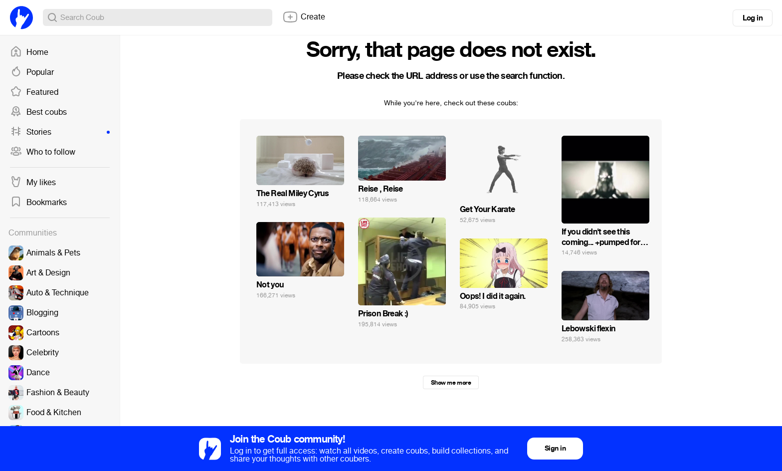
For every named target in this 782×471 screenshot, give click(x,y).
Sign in (555, 448)
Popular (32, 72)
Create (303, 17)
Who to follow (42, 152)
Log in (753, 18)
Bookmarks (38, 203)
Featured (34, 92)
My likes (33, 183)
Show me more (451, 383)
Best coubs (38, 112)
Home (29, 52)
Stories (60, 132)
